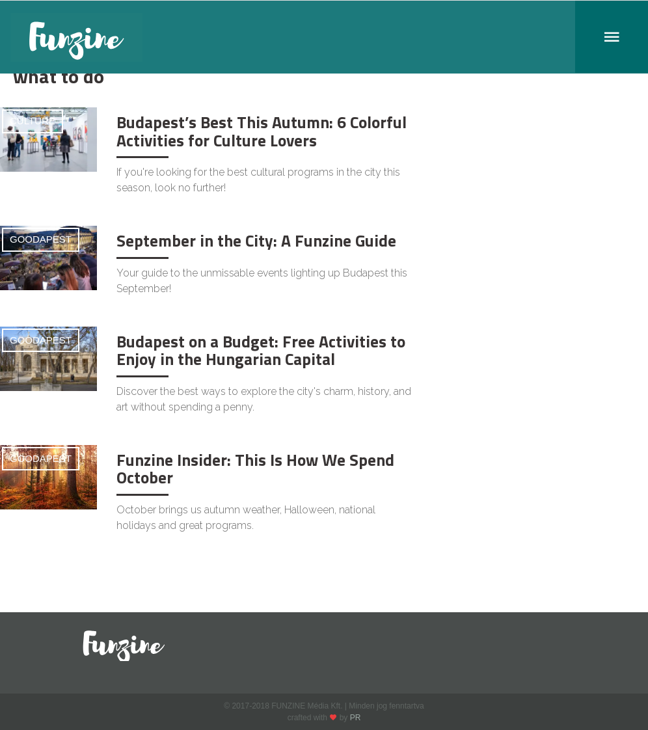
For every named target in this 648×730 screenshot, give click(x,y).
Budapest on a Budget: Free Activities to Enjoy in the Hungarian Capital (260, 350)
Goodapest (41, 239)
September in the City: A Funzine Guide (256, 240)
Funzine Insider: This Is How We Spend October (255, 469)
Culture (32, 120)
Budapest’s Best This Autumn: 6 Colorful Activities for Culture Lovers (261, 131)
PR (355, 717)
